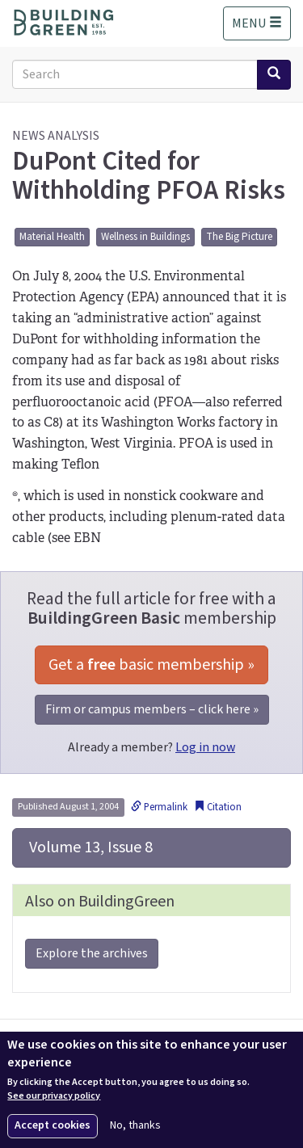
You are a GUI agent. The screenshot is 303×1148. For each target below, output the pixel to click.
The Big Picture (239, 236)
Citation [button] (218, 807)
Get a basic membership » (151, 665)
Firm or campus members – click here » (152, 709)
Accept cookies (52, 1125)
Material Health (52, 236)
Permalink (159, 807)
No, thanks (135, 1125)
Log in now (205, 747)
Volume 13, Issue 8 (89, 847)
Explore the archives (92, 953)
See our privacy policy (53, 1096)
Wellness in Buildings (145, 236)
